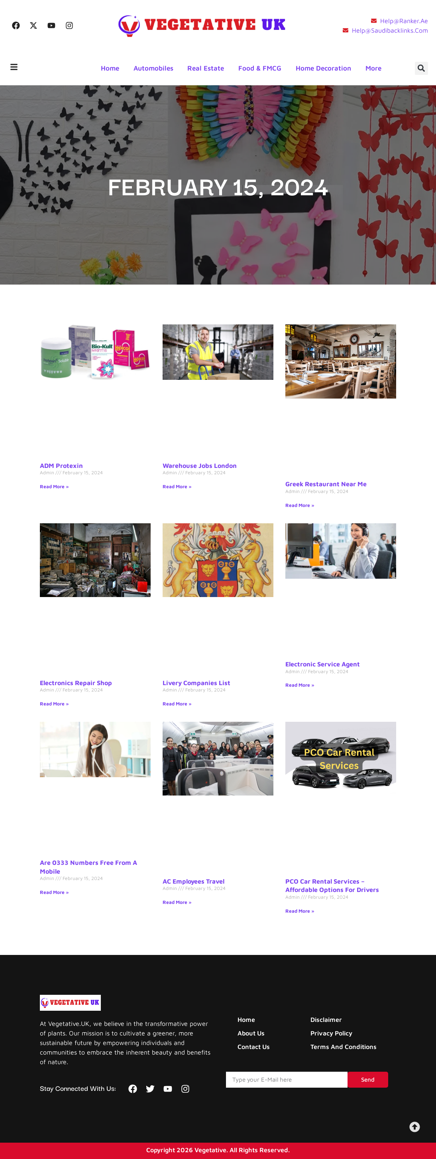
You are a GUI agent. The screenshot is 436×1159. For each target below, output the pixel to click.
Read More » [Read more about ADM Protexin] (54, 486)
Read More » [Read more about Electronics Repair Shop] (54, 704)
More (374, 68)
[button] (421, 68)
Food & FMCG (260, 68)
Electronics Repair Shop (76, 682)
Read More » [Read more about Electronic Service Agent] (299, 685)
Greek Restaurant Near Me (326, 483)
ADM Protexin (61, 465)
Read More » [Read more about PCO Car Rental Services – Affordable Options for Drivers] (299, 911)
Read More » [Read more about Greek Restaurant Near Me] (299, 505)
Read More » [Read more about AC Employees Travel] (177, 902)
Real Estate (206, 68)
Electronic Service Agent (322, 664)
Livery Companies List (196, 682)
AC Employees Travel (193, 881)
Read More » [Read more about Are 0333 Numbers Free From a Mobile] (54, 892)
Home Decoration (324, 68)
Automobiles (154, 68)
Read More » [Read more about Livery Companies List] (177, 704)
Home (110, 68)
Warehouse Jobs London (200, 465)
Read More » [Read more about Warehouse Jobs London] (177, 486)
